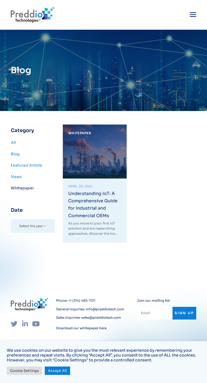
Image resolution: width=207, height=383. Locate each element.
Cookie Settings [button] (24, 370)
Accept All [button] (57, 370)
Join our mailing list (153, 300)
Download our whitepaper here (81, 328)
